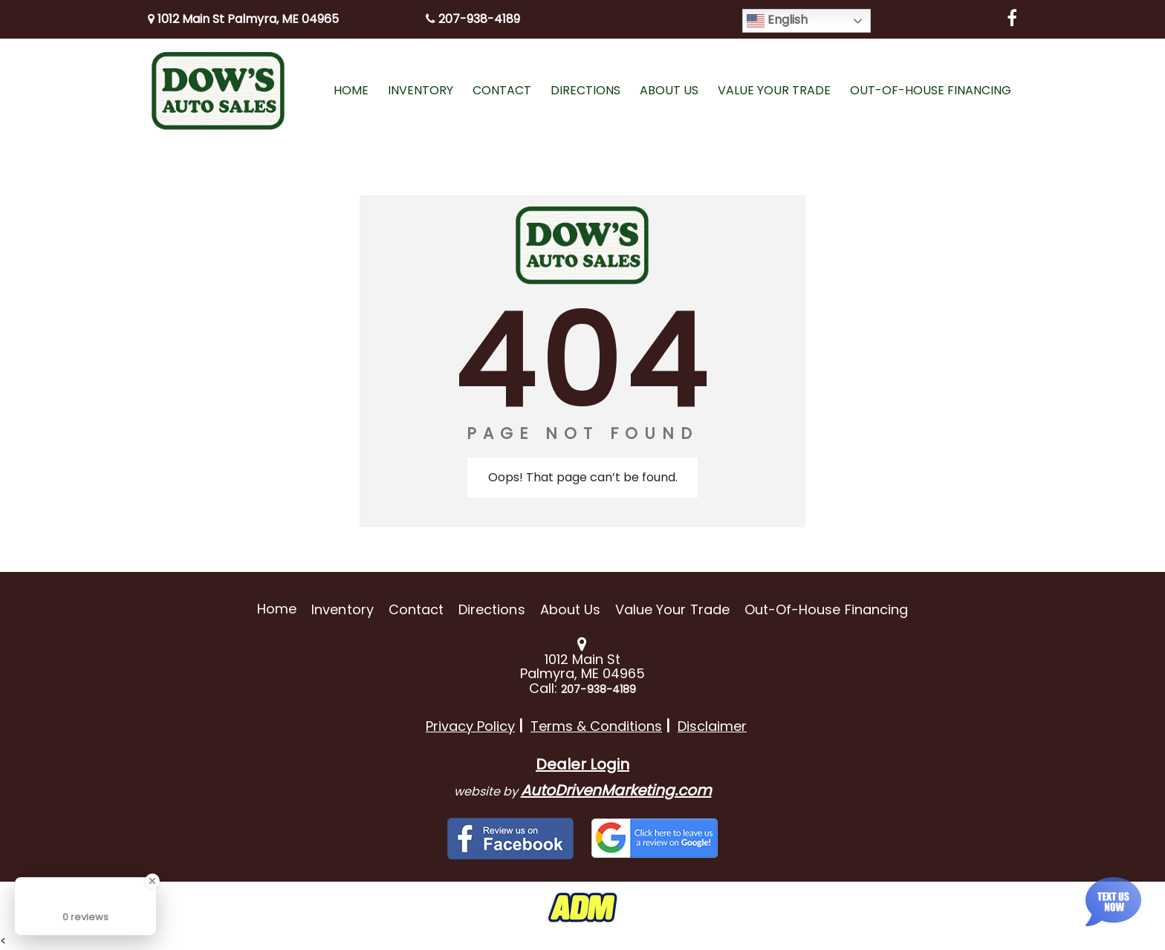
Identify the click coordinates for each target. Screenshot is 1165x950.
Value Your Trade (672, 609)
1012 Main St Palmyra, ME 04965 (243, 19)
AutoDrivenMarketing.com (616, 790)
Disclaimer (712, 726)
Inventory (342, 609)
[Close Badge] (152, 880)
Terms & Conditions (596, 726)
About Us (570, 609)
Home (276, 608)
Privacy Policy (470, 726)
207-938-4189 (473, 19)
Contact (416, 609)
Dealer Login (582, 764)
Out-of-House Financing (826, 609)
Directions (491, 609)
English (777, 20)
